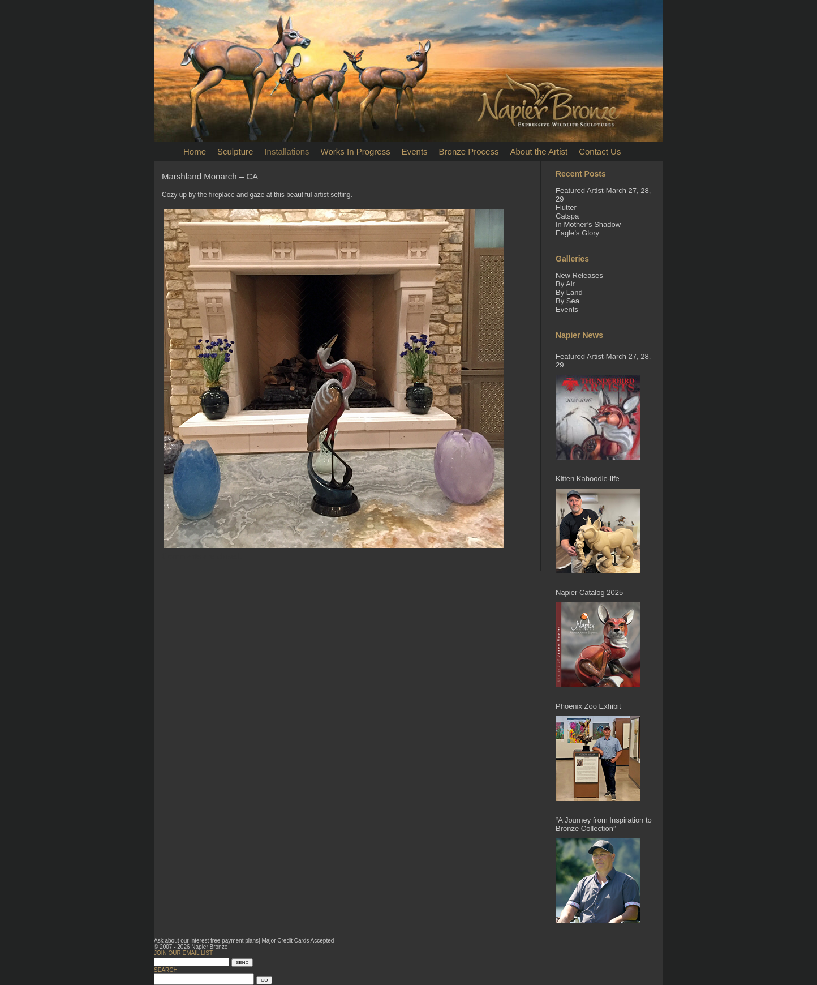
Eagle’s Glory (577, 233)
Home (194, 151)
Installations (286, 151)
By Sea (567, 301)
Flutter (566, 207)
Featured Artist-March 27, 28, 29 (603, 360)
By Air (565, 284)
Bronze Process (469, 151)
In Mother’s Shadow (588, 224)
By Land (569, 292)
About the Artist (538, 151)
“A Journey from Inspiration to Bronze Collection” (604, 824)
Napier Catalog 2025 (589, 592)
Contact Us (600, 151)
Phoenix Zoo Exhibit (588, 706)
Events (415, 151)
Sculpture (235, 151)
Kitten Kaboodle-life (588, 478)
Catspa (567, 216)
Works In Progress (355, 151)
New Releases (579, 275)
